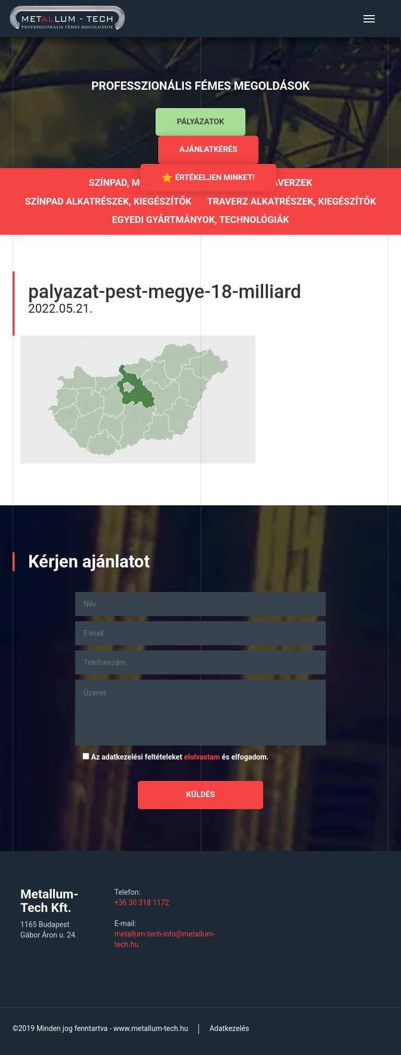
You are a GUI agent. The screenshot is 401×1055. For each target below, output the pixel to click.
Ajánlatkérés (209, 149)
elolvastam (202, 757)
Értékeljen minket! (208, 177)
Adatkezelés (229, 1028)
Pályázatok (200, 121)
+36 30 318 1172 (141, 902)
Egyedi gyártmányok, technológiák (200, 219)
